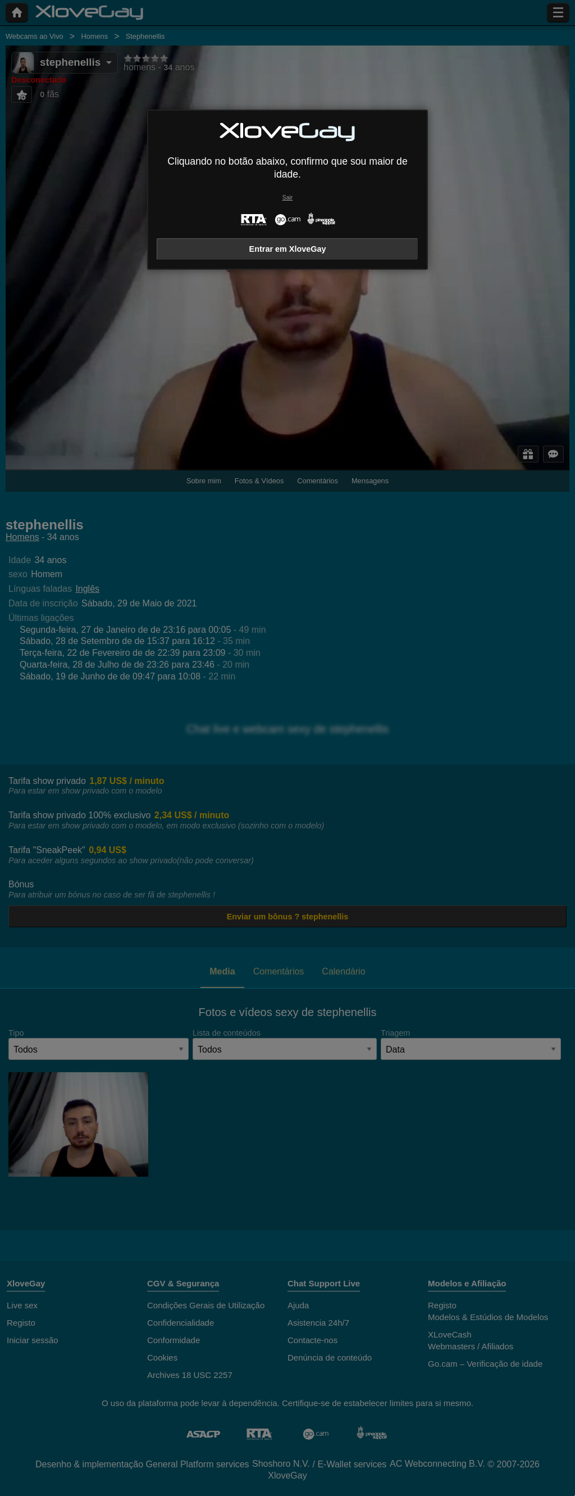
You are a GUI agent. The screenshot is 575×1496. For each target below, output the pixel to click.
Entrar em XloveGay (287, 248)
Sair (287, 197)
